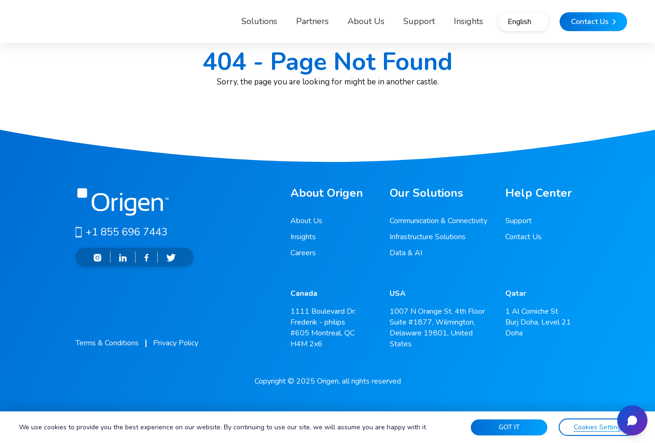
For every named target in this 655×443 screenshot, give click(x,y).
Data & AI (406, 253)
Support (386, 25)
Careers (303, 253)
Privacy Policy (175, 343)
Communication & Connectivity (438, 221)
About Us (333, 25)
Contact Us (523, 237)
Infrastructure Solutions (428, 237)
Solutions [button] (218, 25)
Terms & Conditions (107, 343)
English (501, 26)
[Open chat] (628, 416)
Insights (303, 237)
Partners (279, 25)
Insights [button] (435, 25)
